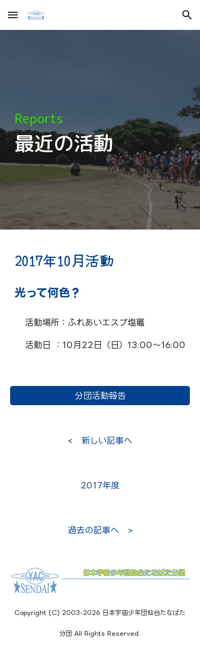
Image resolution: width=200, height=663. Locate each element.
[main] (100, 130)
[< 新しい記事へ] (99, 440)
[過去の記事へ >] (99, 530)
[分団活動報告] (100, 395)
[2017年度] (100, 485)
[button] (13, 14)
